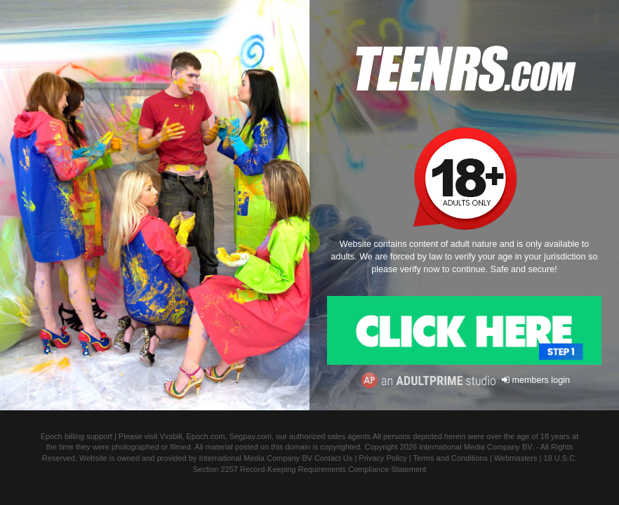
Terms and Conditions (450, 458)
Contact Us (333, 458)
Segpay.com (250, 436)
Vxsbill (171, 436)
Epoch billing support (76, 436)
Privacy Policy (382, 458)
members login (536, 380)
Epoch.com (205, 436)
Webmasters (516, 458)
